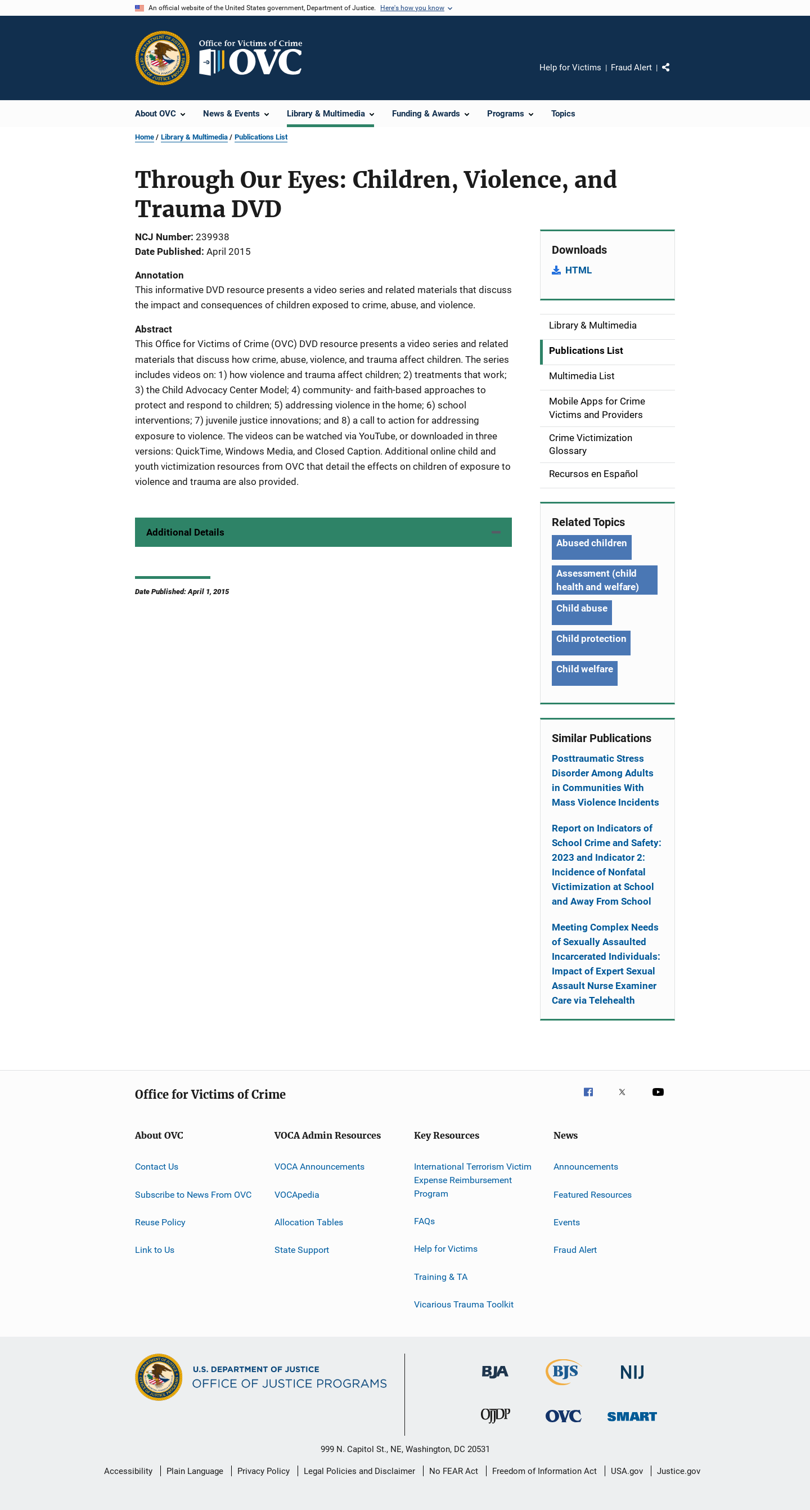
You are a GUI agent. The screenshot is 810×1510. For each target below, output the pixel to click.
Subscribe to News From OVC (193, 1194)
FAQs (424, 1221)
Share (675, 75)
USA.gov (627, 1471)
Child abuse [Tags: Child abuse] (582, 608)
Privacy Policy (263, 1471)
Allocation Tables (308, 1222)
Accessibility (128, 1471)
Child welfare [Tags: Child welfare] (584, 669)
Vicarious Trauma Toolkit (464, 1304)
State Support (301, 1249)
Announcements (586, 1166)
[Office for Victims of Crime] (564, 1424)
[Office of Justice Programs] (162, 58)
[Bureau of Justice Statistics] (564, 1387)
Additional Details (185, 532)
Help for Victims (570, 67)
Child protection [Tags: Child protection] (591, 638)
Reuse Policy (160, 1222)
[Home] (255, 58)
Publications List (261, 137)
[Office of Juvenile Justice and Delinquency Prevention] (495, 1425)
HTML (578, 270)
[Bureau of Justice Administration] (495, 1380)
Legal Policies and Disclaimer (359, 1471)
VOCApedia (297, 1194)
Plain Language (194, 1471)
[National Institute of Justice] (632, 1381)
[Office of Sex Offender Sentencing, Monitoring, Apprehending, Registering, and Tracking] (632, 1423)
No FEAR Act (453, 1471)
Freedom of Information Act (544, 1471)
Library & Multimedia (194, 137)
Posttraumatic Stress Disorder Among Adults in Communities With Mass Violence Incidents (605, 780)
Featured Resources (593, 1194)
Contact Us (156, 1166)
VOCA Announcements (319, 1166)
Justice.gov (678, 1471)
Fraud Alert (631, 67)
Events (567, 1222)
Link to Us (154, 1249)
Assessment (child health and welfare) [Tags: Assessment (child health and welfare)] (597, 580)
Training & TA (440, 1276)
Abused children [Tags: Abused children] (591, 543)
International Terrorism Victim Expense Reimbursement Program (473, 1180)
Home (144, 137)
